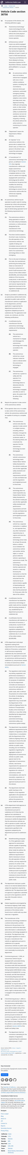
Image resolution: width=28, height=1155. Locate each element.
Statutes (10, 1139)
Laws (9, 1143)
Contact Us (4, 1123)
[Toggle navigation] (25, 2)
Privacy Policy (4, 1130)
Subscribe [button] (4, 1075)
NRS (9, 1141)
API (2, 1121)
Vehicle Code (12, 6)
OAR (9, 1146)
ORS (12, 1146)
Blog (2, 1116)
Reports (3, 1126)
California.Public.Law (13, 2)
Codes (5, 6)
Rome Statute (12, 1151)
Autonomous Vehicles (8, 7)
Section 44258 (17, 1026)
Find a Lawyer (5, 1114)
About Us (3, 1118)
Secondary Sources (6, 1128)
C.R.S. (9, 1136)
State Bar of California (9, 1087)
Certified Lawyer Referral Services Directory (13, 1092)
